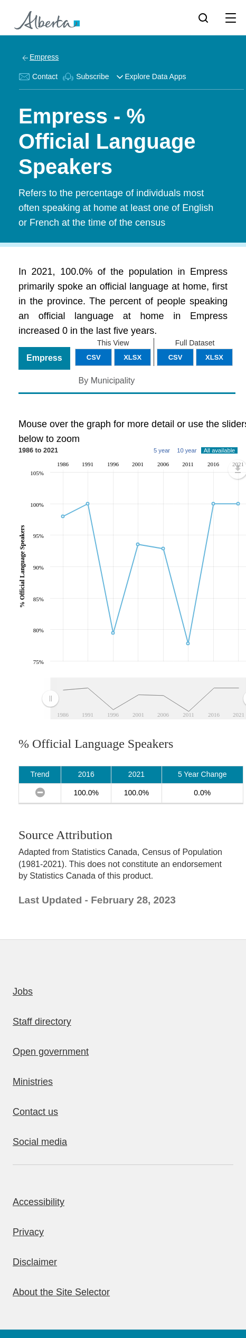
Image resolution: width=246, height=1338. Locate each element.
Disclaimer (35, 1262)
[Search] (203, 17)
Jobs (23, 991)
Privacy (28, 1232)
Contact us (35, 1111)
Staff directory (42, 1021)
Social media (40, 1142)
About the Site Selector (61, 1292)
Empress (44, 57)
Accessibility (38, 1202)
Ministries (33, 1081)
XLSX (214, 357)
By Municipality (107, 380)
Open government (51, 1051)
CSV (175, 357)
